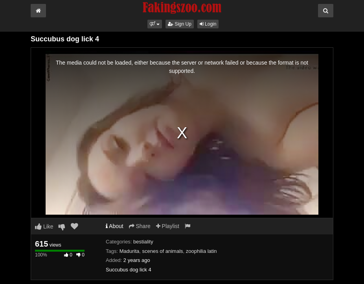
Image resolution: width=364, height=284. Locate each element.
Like (44, 226)
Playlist (167, 226)
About (114, 226)
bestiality (143, 242)
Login (208, 24)
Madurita (129, 251)
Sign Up (179, 24)
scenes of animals (162, 251)
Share (140, 226)
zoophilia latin (201, 251)
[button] (154, 24)
